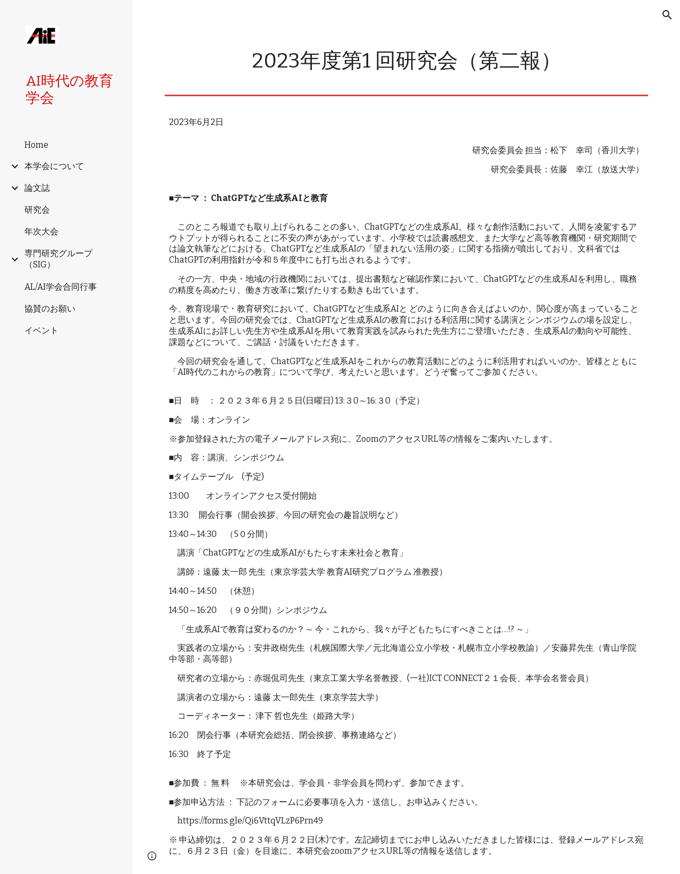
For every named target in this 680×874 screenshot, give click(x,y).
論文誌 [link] (37, 188)
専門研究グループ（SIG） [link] (58, 259)
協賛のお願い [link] (49, 309)
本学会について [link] (54, 166)
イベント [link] (41, 330)
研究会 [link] (37, 210)
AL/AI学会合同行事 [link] (60, 287)
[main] (407, 61)
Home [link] (36, 145)
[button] (667, 15)
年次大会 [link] (41, 231)
